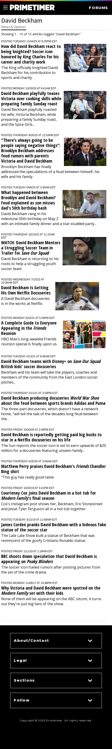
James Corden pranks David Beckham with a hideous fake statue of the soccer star (53, 527)
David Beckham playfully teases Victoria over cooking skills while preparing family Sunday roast (31, 98)
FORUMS (98, 8)
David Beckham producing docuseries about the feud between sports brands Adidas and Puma (53, 400)
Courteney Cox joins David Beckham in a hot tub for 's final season (48, 495)
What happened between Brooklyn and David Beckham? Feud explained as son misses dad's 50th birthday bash (28, 200)
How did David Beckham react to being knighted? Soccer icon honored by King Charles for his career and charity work (31, 54)
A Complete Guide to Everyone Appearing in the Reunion (29, 328)
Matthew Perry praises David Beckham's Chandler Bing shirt (53, 468)
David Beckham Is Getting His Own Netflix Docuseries (26, 290)
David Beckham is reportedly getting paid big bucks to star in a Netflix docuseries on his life (51, 437)
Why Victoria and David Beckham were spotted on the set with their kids (50, 590)
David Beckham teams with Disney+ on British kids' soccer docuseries (50, 364)
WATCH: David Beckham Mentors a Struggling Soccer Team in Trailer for (30, 247)
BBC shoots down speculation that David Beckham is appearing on (49, 558)
